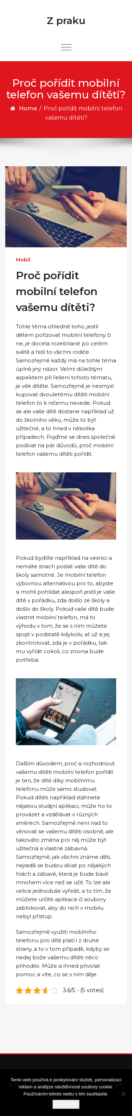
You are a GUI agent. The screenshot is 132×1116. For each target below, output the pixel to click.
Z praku (66, 20)
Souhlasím (66, 1104)
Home (28, 108)
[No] (123, 1093)
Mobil (23, 260)
